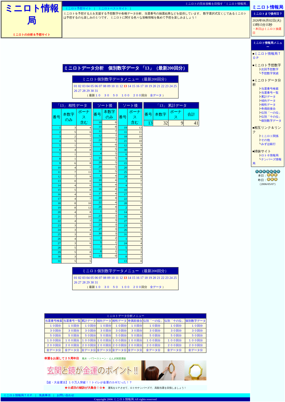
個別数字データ (195, 320)
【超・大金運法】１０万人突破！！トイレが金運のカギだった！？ (88, 382)
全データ (156, 95)
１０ (98, 95)
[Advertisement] (125, 51)
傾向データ (104, 320)
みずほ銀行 (268, 144)
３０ (107, 95)
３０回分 (54, 330)
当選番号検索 (53, 320)
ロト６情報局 (270, 155)
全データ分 (54, 350)
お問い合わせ (65, 395)
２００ (137, 95)
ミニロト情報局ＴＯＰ (18, 395)
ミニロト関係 (270, 136)
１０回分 (54, 325)
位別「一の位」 (153, 320)
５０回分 (54, 335)
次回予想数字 (270, 69)
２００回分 (54, 345)
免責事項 (45, 395)
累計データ (88, 320)
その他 (265, 140)
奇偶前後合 (135, 320)
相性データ (119, 320)
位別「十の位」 (174, 320)
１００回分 (54, 340)
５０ (115, 95)
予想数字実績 (270, 73)
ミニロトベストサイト (112, 8)
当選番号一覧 (72, 320)
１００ (125, 95)
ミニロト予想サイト (78, 8)
